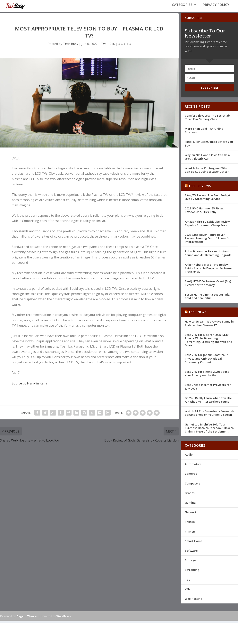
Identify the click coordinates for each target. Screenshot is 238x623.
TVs (103, 46)
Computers (192, 486)
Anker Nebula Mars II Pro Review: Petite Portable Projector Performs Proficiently (208, 270)
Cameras (191, 476)
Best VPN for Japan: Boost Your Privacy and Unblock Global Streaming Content (206, 361)
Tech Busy (70, 46)
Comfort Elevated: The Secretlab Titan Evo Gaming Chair (207, 119)
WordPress (63, 618)
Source (17, 385)
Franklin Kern (37, 385)
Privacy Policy (216, 8)
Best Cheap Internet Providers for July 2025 (208, 389)
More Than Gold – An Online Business (204, 132)
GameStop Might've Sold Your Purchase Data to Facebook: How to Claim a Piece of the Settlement (209, 430)
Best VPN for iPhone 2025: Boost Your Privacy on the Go (207, 375)
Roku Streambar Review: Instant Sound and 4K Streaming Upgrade (208, 255)
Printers (190, 534)
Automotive (193, 466)
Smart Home (193, 543)
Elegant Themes (27, 618)
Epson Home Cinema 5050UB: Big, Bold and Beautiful (207, 298)
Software (191, 553)
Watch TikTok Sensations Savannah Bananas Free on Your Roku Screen (209, 415)
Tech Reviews (200, 188)
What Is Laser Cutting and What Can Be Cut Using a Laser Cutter (207, 172)
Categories (182, 8)
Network (191, 514)
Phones (190, 524)
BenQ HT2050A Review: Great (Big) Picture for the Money (208, 285)
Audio (189, 457)
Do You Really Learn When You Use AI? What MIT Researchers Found (208, 402)
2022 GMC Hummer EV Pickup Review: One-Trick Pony (205, 212)
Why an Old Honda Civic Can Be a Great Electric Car (207, 159)
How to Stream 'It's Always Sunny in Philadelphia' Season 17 (209, 325)
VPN (187, 591)
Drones (189, 495)
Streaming (192, 572)
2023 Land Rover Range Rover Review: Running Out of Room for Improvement (208, 240)
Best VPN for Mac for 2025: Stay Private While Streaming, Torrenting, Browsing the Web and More (208, 342)
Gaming (190, 505)
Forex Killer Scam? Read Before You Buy (209, 146)
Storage (190, 562)
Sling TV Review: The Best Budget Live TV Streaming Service (207, 199)
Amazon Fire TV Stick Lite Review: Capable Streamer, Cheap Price (207, 225)
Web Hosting (193, 601)
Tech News (198, 314)
